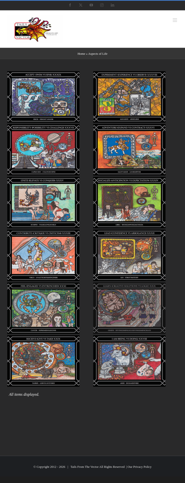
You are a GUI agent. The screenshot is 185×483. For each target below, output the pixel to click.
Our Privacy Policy (140, 467)
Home (81, 53)
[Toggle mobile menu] (175, 20)
